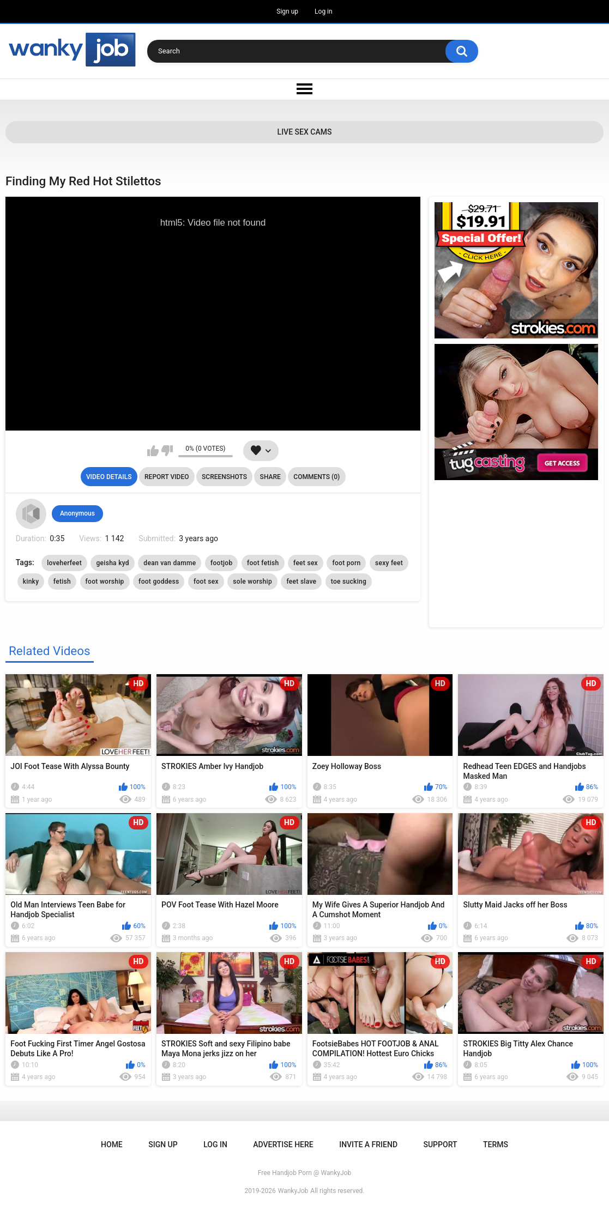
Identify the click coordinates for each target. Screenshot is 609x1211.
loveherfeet (64, 563)
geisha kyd (112, 563)
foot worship (105, 581)
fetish (62, 581)
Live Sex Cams (305, 132)
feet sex (305, 563)
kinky (31, 581)
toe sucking (348, 581)
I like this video (153, 450)
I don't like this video (167, 450)
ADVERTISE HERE (283, 1144)
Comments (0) (316, 477)
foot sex (206, 581)
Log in (324, 11)
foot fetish (263, 563)
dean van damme (169, 563)
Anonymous (77, 513)
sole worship (252, 581)
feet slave (301, 581)
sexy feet (389, 563)
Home (112, 1144)
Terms (495, 1144)
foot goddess (158, 581)
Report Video (166, 477)
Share (270, 477)
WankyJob (293, 1191)
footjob (221, 563)
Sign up (287, 11)
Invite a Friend (368, 1144)
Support (440, 1144)
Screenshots (224, 477)
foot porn (346, 563)
